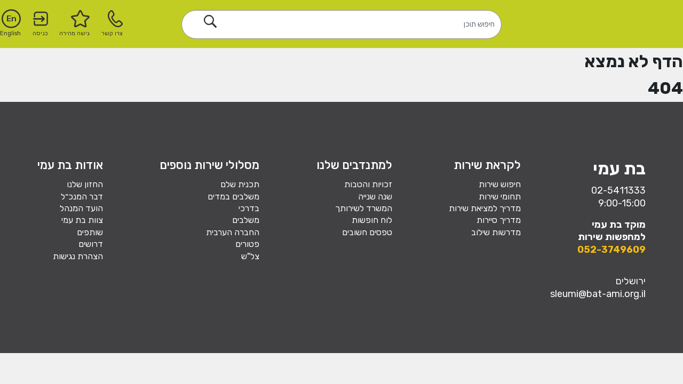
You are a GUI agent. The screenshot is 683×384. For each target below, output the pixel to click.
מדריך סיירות (498, 220)
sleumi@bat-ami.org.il (598, 294)
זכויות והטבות (368, 184)
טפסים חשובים (367, 232)
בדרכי (249, 208)
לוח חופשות (372, 220)
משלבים (245, 220)
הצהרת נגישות (78, 256)
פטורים (247, 244)
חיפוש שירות (500, 184)
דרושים (90, 244)
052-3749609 (611, 249)
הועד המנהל (81, 208)
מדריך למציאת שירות (485, 208)
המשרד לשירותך (363, 208)
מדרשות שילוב (496, 232)
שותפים (90, 232)
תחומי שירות (500, 196)
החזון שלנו (85, 184)
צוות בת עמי (82, 220)
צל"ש (250, 256)
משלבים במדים (233, 196)
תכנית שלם (239, 184)
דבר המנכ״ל (82, 196)
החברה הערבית (232, 232)
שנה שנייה (375, 196)
